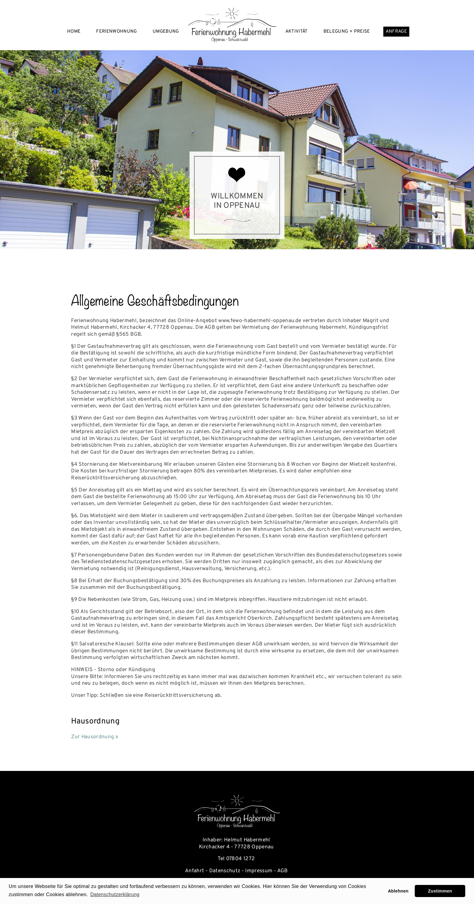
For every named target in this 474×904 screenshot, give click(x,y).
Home (73, 31)
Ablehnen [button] (398, 891)
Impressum (258, 871)
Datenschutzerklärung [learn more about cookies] (115, 894)
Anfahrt (194, 871)
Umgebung (166, 31)
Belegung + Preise (346, 31)
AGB (283, 871)
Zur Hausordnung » (94, 737)
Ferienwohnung (116, 31)
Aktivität (296, 31)
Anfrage (396, 31)
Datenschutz (225, 871)
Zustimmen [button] (440, 891)
